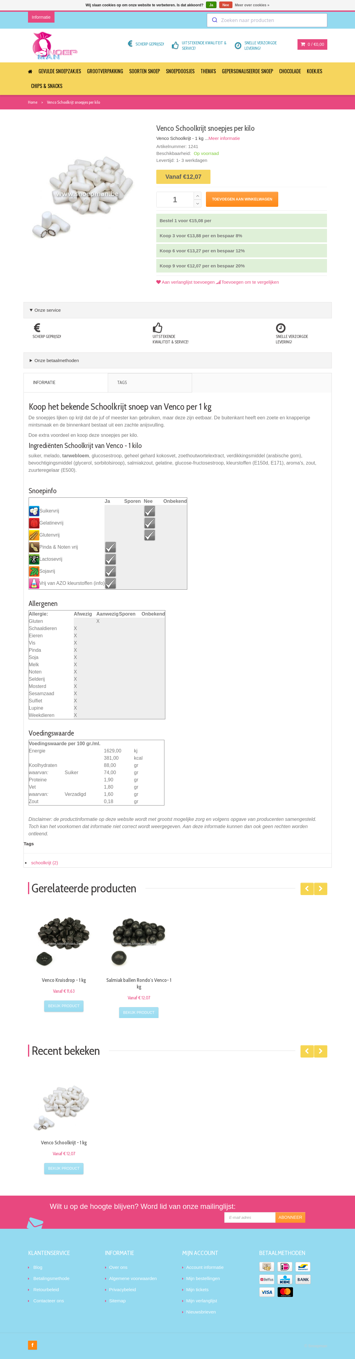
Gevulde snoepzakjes (60, 71)
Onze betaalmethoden (56, 360)
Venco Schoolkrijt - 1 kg (64, 1143)
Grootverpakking (105, 71)
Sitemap (117, 1300)
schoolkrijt (44, 862)
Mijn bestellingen (203, 1278)
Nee (226, 5)
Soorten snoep (144, 71)
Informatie (44, 382)
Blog (37, 1267)
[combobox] (267, 20)
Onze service (47, 310)
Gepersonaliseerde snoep (247, 71)
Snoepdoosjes (180, 71)
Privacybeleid (122, 1289)
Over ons (118, 1267)
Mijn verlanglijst (201, 1300)
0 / (312, 44)
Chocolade (290, 71)
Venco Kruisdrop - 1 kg (64, 980)
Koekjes (314, 71)
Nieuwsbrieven (201, 1311)
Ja (211, 5)
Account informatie (205, 1267)
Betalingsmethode (51, 1278)
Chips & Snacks (46, 86)
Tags (122, 382)
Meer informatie (224, 138)
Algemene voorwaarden (133, 1278)
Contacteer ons (48, 1300)
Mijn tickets (197, 1289)
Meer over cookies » (252, 5)
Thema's (208, 71)
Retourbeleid (46, 1289)
